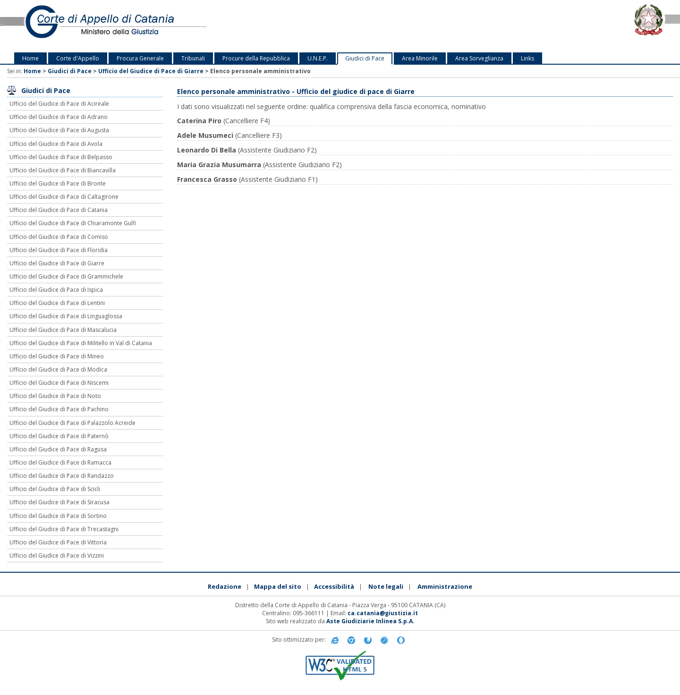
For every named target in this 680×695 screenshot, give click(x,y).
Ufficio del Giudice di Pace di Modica (58, 369)
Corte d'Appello (77, 58)
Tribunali (193, 58)
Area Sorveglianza (479, 58)
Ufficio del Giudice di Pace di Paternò (59, 436)
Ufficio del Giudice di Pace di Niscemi (59, 383)
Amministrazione (444, 586)
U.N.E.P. (317, 58)
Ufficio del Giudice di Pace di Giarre (151, 71)
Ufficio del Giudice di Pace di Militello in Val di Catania (80, 343)
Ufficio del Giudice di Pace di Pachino (59, 409)
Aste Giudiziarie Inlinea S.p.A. (370, 621)
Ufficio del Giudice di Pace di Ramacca (60, 462)
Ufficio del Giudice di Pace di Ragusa (58, 449)
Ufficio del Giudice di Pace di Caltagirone (64, 197)
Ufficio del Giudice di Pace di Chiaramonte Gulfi (72, 223)
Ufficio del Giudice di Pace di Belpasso (60, 157)
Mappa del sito (277, 586)
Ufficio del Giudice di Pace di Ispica (56, 290)
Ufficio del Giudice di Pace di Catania (58, 210)
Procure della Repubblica (256, 58)
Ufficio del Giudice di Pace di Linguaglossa (65, 316)
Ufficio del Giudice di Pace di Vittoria (58, 542)
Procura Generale (140, 58)
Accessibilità (334, 586)
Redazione (224, 586)
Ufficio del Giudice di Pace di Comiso (58, 237)
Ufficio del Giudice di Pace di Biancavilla (62, 170)
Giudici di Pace (364, 58)
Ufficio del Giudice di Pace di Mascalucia (63, 330)
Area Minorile (420, 58)
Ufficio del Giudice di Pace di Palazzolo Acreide (72, 423)
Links (527, 58)
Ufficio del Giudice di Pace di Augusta (59, 130)
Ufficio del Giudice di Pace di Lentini (57, 303)
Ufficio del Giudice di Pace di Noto (55, 396)
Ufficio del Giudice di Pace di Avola (55, 144)
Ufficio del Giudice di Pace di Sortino (58, 516)
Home (30, 58)
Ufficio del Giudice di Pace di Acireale (59, 104)
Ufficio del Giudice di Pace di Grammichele (66, 276)
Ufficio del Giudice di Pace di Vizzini (56, 555)
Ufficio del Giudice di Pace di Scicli (54, 489)
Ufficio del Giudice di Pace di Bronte (57, 183)
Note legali (385, 586)
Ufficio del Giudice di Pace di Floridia (58, 250)
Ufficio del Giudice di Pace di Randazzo (61, 476)
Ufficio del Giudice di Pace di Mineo (56, 356)
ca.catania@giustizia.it (383, 613)
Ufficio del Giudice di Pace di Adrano (58, 117)
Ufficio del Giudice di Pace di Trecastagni (64, 529)
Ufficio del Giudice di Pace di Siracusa (59, 502)
